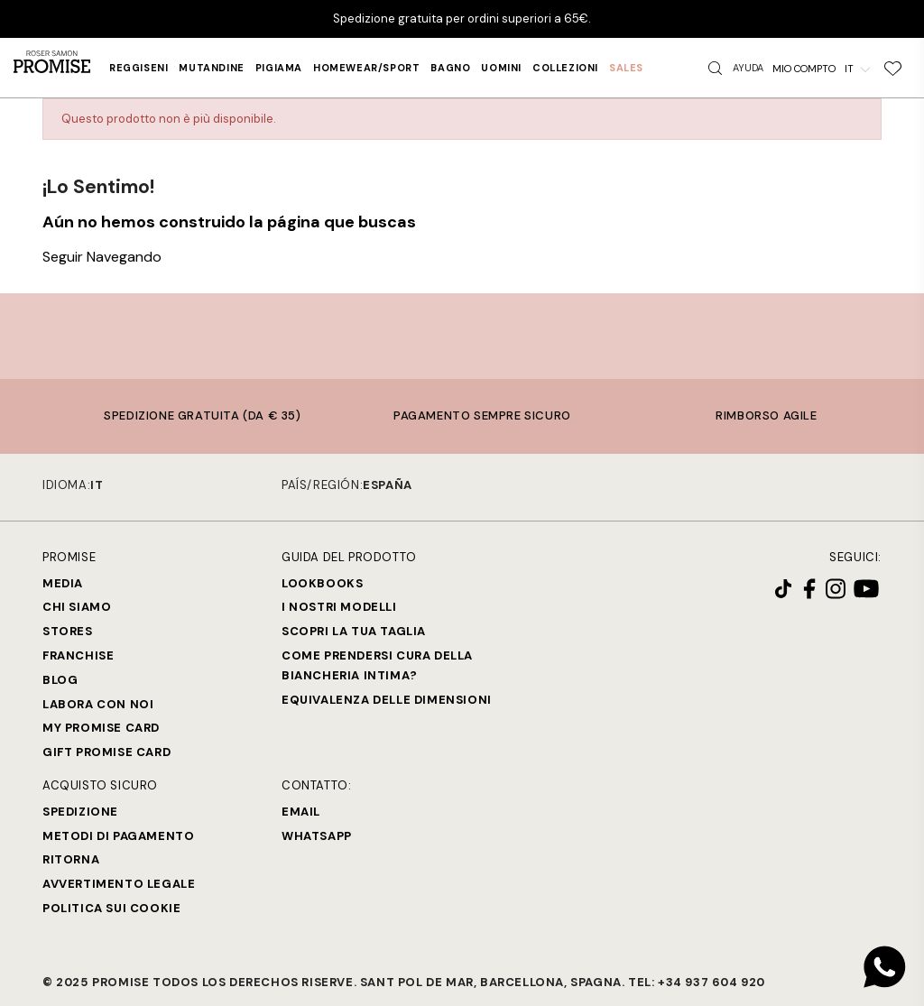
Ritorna (70, 859)
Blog (60, 680)
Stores (67, 631)
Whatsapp (317, 836)
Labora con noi (97, 704)
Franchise (78, 655)
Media (62, 583)
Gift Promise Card (106, 752)
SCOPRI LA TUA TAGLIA (354, 631)
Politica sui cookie (111, 908)
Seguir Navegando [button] (102, 256)
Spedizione (80, 811)
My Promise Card (101, 727)
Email (301, 811)
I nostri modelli (339, 606)
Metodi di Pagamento (118, 836)
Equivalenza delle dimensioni (387, 699)
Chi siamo (76, 606)
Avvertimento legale (118, 883)
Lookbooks (322, 583)
